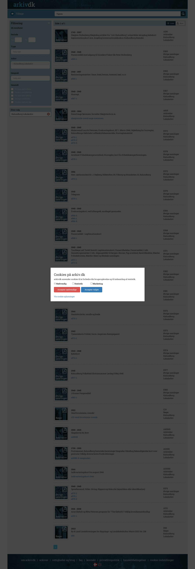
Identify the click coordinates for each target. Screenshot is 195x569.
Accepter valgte (92, 289)
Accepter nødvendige (67, 289)
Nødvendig (61, 283)
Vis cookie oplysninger (64, 296)
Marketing (98, 283)
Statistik (78, 283)
